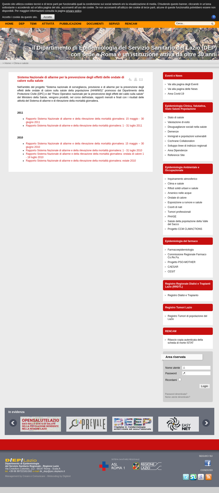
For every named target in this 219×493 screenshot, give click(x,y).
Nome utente (172, 367)
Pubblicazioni (70, 23)
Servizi (114, 23)
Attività (48, 23)
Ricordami (171, 380)
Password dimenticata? (176, 394)
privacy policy (73, 10)
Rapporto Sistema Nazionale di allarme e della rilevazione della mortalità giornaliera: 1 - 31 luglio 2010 (84, 150)
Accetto (47, 17)
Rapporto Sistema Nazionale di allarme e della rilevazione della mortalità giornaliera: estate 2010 (81, 160)
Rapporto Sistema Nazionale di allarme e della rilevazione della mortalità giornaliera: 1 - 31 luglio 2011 (84, 125)
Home (9, 23)
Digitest (67, 476)
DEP (22, 23)
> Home (7, 63)
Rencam (131, 23)
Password (171, 373)
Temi (33, 23)
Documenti (95, 23)
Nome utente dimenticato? (177, 397)
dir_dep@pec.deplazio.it (52, 471)
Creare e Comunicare (34, 476)
